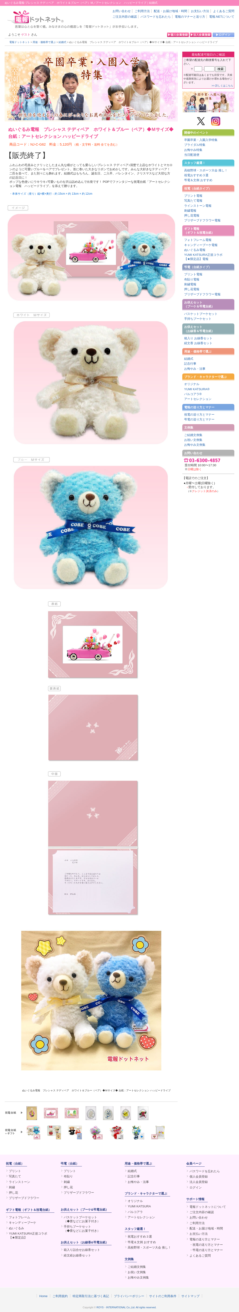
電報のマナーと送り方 (190, 16)
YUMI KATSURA (139, 1206)
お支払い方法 (200, 11)
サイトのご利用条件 (162, 1296)
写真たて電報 (193, 200)
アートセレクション (197, 399)
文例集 (188, 427)
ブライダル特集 (194, 145)
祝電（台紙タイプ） (197, 188)
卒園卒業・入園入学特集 (201, 140)
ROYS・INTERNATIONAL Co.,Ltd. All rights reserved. (126, 1307)
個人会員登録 (199, 1176)
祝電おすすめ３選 (196, 175)
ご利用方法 (142, 11)
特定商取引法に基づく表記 (91, 1296)
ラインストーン (19, 1182)
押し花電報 (191, 215)
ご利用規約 (60, 1296)
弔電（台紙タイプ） (197, 267)
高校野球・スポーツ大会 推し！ (206, 170)
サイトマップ (190, 1296)
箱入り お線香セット (198, 338)
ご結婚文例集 (193, 435)
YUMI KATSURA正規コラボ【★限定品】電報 (203, 256)
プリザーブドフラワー (24, 1198)
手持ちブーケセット (197, 318)
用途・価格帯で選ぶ (44, 42)
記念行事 (190, 363)
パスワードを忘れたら (156, 16)
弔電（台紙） (70, 1163)
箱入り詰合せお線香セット (82, 1250)
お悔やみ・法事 (194, 368)
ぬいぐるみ (16, 1228)
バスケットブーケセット (201, 314)
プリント (15, 1171)
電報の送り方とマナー (199, 407)
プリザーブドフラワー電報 (202, 220)
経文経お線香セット (77, 1255)
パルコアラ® (193, 394)
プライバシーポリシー (129, 1296)
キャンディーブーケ (22, 1222)
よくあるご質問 (223, 11)
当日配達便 (191, 155)
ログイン (196, 1187)
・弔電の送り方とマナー (206, 1250)
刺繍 (12, 1187)
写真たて (15, 1176)
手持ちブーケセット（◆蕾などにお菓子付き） (82, 1228)
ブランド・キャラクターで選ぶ (205, 377)
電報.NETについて (221, 16)
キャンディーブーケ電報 (201, 245)
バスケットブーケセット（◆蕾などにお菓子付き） (82, 1219)
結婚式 (62, 42)
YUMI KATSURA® (197, 389)
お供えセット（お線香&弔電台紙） (85, 1242)
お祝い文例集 (193, 440)
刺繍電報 (190, 210)
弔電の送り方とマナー (199, 419)
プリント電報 (193, 195)
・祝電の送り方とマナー (206, 1244)
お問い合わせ (121, 11)
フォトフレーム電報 (197, 240)
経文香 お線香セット (198, 343)
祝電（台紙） (15, 1163)
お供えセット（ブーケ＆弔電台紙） (199, 304)
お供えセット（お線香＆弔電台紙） (199, 329)
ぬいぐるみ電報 (194, 250)
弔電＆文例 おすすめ (198, 180)
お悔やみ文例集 (194, 444)
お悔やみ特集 (193, 150)
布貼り (68, 1176)
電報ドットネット (19, 42)
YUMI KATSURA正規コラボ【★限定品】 (28, 1235)
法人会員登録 (199, 1182)
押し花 (13, 1192)
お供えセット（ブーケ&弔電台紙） (85, 1209)
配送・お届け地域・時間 (170, 11)
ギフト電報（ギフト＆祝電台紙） (199, 230)
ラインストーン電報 (197, 205)
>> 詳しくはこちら (222, 85)
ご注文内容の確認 (124, 16)
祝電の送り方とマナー (199, 414)
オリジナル (191, 384)
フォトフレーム (19, 1217)
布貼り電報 (191, 279)
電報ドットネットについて (208, 1207)
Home (43, 1296)
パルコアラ (135, 1212)
